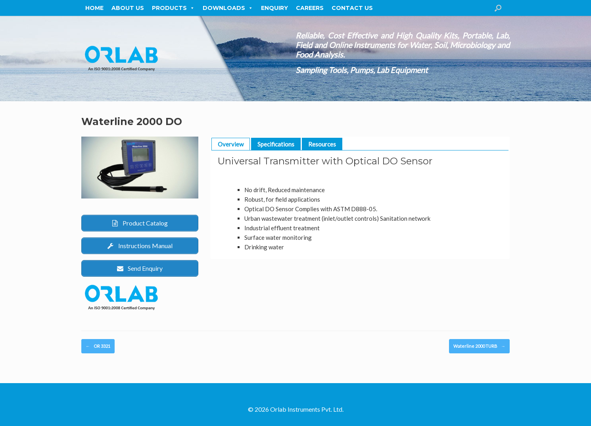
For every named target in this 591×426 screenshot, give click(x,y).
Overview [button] (231, 144)
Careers (310, 8)
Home (94, 8)
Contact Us (352, 8)
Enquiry (274, 8)
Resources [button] (322, 144)
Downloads (228, 8)
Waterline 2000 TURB (479, 346)
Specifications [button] (275, 144)
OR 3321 (98, 346)
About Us (127, 8)
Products (173, 8)
